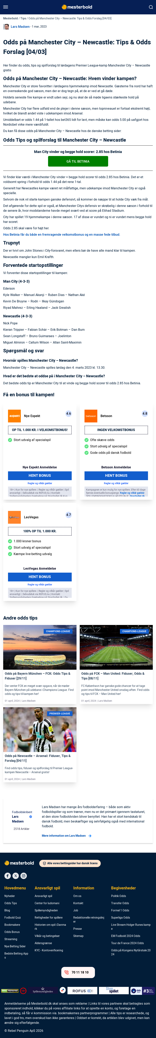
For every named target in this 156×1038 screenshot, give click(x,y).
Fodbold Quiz (12, 918)
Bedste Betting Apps (16, 956)
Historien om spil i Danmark (50, 927)
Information (83, 888)
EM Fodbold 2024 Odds (125, 936)
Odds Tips (10, 903)
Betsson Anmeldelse (116, 467)
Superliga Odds (120, 918)
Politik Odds (118, 896)
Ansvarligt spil (47, 888)
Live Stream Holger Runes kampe (131, 927)
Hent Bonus (40, 475)
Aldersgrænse (43, 943)
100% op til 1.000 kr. (39, 531)
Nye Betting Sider (15, 947)
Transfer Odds (120, 903)
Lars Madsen (20, 26)
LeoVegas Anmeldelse (39, 568)
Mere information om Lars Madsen (66, 835)
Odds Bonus (12, 932)
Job (75, 911)
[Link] (39, 647)
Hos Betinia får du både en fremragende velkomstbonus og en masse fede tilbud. (61, 234)
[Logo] (21, 864)
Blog (7, 911)
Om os (77, 896)
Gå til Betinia (78, 161)
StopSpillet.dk (137, 496)
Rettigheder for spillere (48, 918)
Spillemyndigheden (46, 911)
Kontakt (78, 903)
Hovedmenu (15, 888)
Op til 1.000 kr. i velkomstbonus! (39, 430)
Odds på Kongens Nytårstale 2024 (131, 953)
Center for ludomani (47, 903)
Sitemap (78, 936)
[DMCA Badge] (9, 991)
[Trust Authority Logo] (43, 991)
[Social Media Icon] (7, 876)
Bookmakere (12, 925)
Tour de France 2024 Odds (127, 943)
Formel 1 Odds (120, 911)
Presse (77, 929)
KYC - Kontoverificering (49, 951)
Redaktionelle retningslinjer (88, 920)
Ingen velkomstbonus (116, 430)
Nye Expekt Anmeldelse (40, 467)
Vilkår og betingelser (47, 936)
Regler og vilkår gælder (40, 483)
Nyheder (9, 896)
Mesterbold (10, 18)
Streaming (10, 939)
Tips (23, 18)
